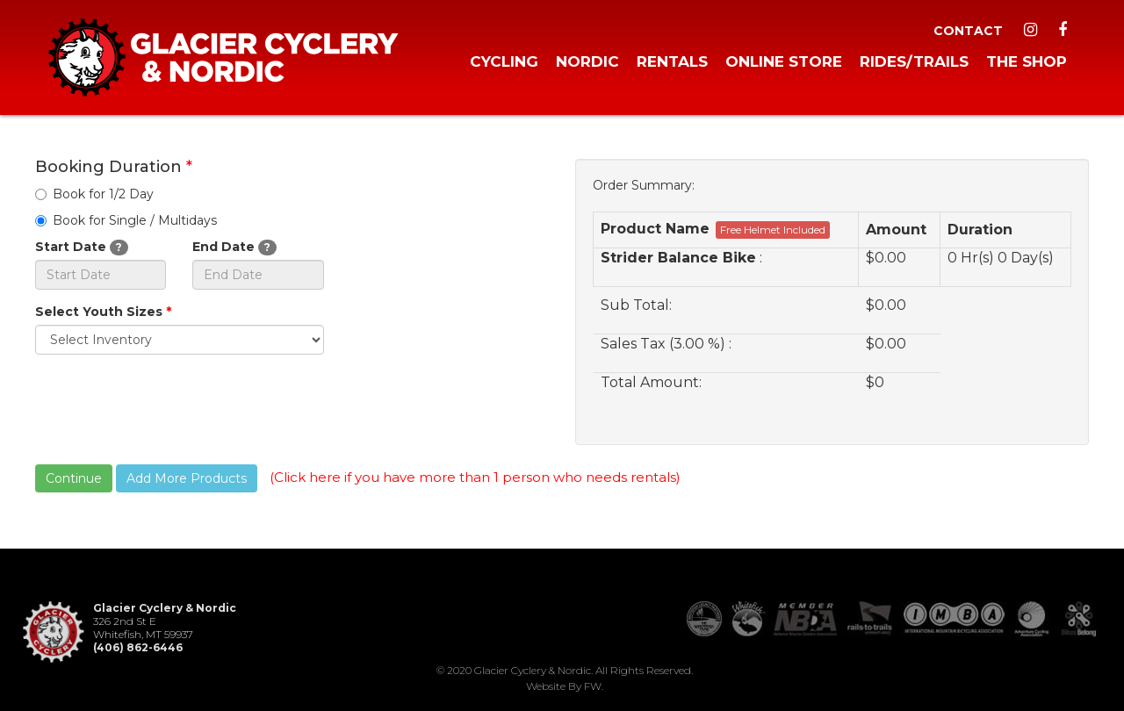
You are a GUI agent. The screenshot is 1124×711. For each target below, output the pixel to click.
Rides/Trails (914, 61)
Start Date (81, 247)
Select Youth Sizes (103, 312)
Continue (74, 478)
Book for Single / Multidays (126, 220)
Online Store (783, 61)
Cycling (504, 61)
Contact (968, 31)
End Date (234, 247)
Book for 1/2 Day (94, 194)
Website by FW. (564, 686)
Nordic (587, 61)
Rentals (672, 61)
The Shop (1026, 61)
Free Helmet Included (772, 229)
